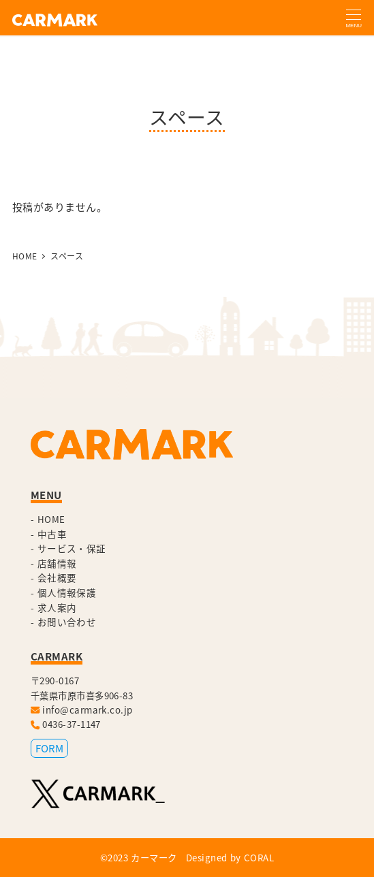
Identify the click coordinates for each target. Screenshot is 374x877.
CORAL (259, 857)
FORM (49, 748)
